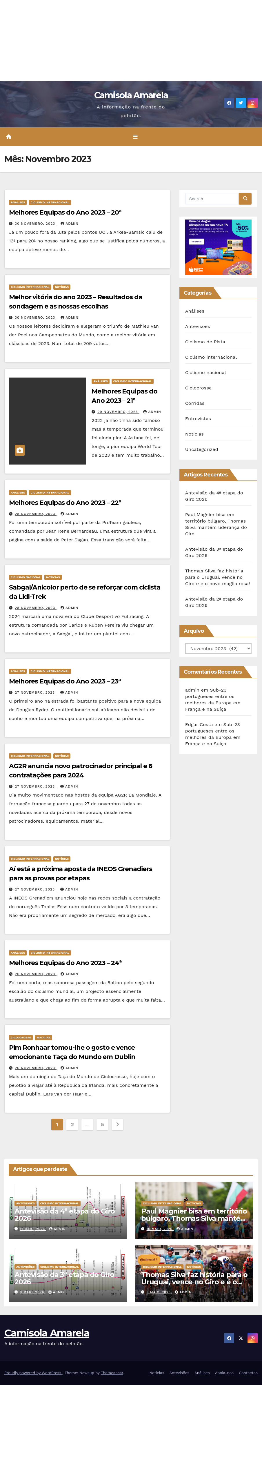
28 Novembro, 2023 (36, 514)
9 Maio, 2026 (33, 1292)
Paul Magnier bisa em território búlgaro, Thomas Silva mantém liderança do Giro (194, 1218)
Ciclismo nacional (26, 577)
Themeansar (112, 1373)
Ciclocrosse (21, 1037)
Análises (18, 202)
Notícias (62, 287)
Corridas (195, 403)
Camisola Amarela (131, 95)
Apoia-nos (224, 1373)
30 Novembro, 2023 (36, 224)
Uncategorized (201, 449)
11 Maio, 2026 (33, 1229)
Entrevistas (198, 418)
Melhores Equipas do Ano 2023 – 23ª (65, 681)
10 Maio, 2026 (160, 1229)
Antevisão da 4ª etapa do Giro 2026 (64, 1215)
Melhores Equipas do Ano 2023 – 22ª (65, 503)
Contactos (248, 1373)
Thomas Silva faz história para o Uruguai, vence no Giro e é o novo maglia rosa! (217, 577)
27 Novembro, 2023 (35, 692)
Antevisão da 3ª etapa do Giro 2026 (64, 1278)
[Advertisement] (131, 40)
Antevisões (197, 326)
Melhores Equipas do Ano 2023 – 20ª (65, 212)
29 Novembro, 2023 (118, 412)
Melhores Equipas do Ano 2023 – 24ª (65, 963)
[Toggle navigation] (135, 137)
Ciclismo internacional (49, 202)
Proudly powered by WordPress (33, 1373)
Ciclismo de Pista (205, 341)
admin (70, 224)
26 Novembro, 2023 (36, 974)
